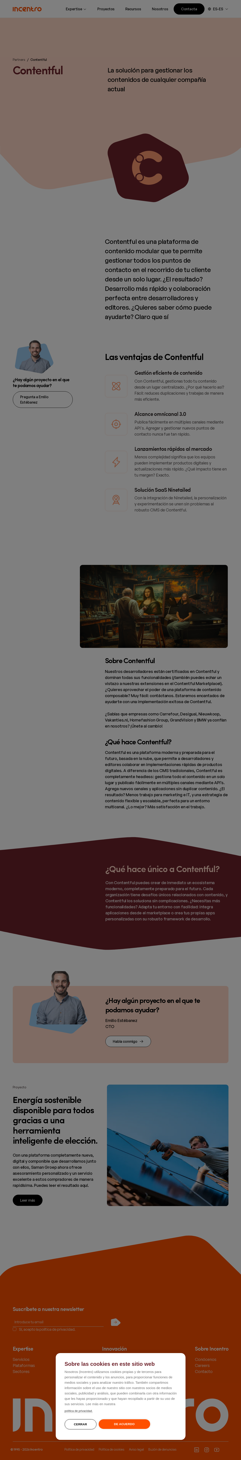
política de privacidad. (79, 1411)
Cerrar (80, 1424)
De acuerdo (124, 1424)
